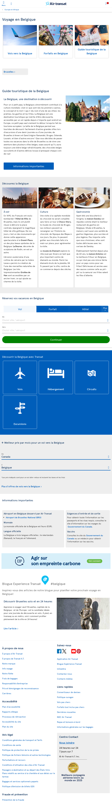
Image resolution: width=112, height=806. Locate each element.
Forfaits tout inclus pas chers (70, 707)
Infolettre (61, 668)
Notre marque (8, 663)
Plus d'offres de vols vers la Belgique (20, 486)
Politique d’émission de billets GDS (18, 786)
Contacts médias (65, 678)
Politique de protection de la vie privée (20, 750)
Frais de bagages (10, 678)
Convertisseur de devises (68, 692)
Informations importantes (28, 166)
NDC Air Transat (64, 717)
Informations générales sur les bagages (75, 727)
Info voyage (7, 668)
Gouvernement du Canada (80, 526)
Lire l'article (10, 628)
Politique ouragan (65, 697)
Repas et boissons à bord (68, 722)
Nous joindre (66, 742)
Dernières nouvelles (66, 712)
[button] (20, 309)
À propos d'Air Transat (12, 653)
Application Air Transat (67, 659)
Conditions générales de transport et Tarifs (22, 740)
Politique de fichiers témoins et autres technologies (26, 755)
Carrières (6, 693)
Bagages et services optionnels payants (20, 781)
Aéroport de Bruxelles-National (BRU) (23, 517)
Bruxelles (8, 71)
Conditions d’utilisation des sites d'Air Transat (23, 765)
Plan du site (7, 726)
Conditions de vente (11, 745)
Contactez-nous (64, 673)
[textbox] (56, 319)
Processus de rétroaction (14, 716)
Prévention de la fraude (13, 799)
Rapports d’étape (10, 711)
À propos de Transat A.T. (13, 658)
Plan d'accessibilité (11, 706)
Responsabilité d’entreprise (15, 683)
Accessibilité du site (11, 721)
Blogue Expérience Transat (69, 663)
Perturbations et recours (13, 760)
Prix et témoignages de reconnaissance (20, 688)
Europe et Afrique (12, 9)
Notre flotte (7, 673)
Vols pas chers (63, 702)
